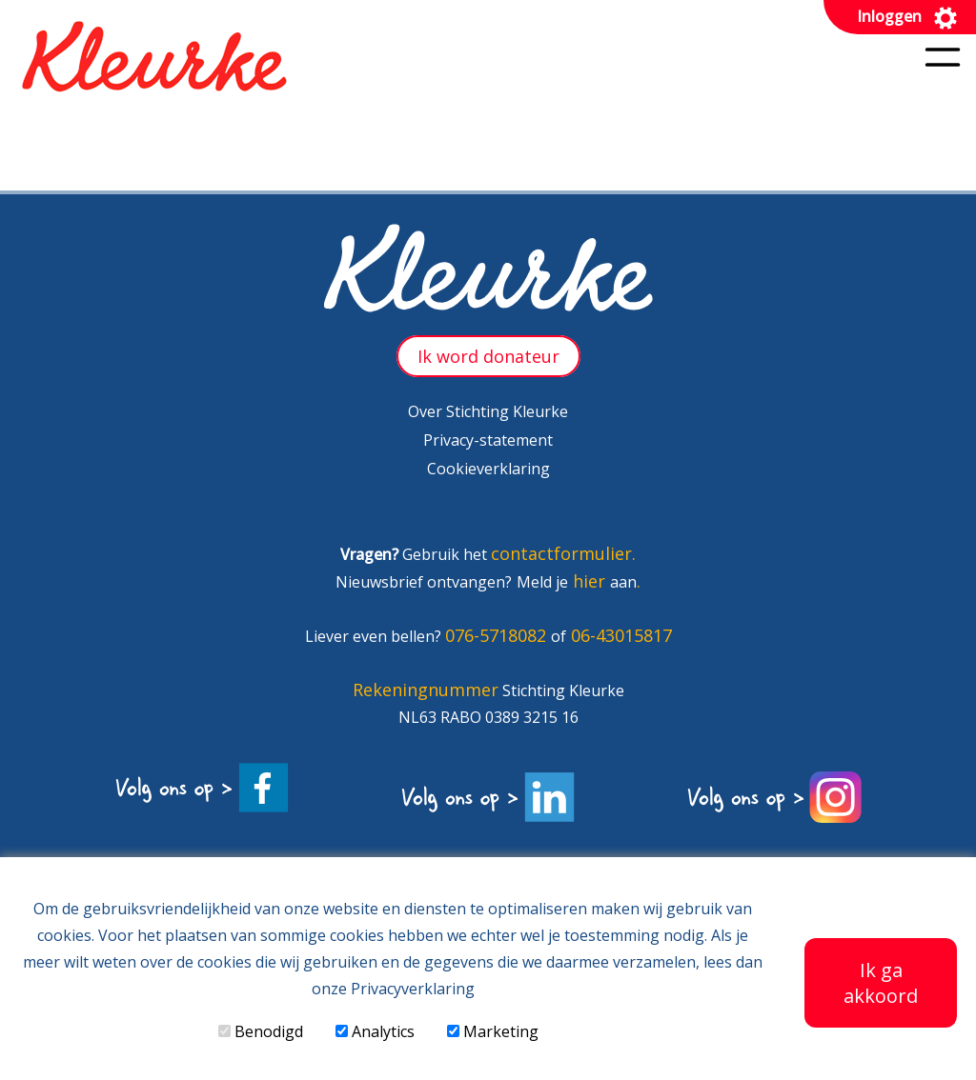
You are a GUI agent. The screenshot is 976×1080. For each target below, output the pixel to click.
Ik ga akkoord (881, 983)
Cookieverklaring (488, 468)
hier (589, 581)
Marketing (493, 1031)
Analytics (375, 1031)
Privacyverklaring (413, 988)
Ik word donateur (488, 356)
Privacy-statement (488, 440)
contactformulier (561, 553)
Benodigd (260, 1031)
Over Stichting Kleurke (488, 411)
